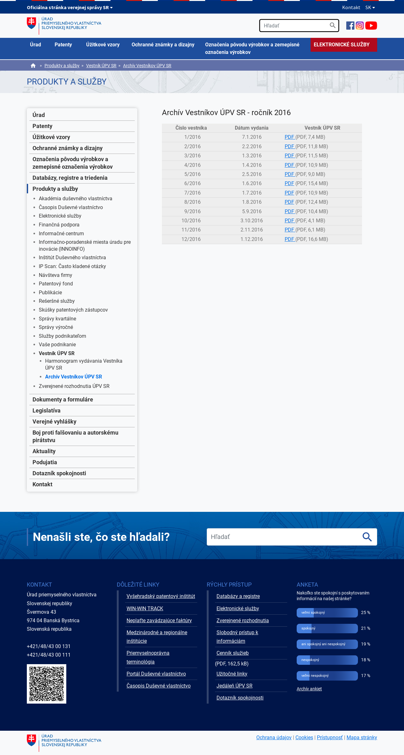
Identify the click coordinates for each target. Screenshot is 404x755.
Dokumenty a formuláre (63, 399)
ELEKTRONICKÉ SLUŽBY (342, 45)
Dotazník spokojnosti (59, 473)
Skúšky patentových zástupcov (73, 310)
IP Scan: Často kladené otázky (72, 266)
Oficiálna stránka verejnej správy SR (70, 7)
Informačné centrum (61, 234)
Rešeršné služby (57, 301)
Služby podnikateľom (62, 336)
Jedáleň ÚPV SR (234, 686)
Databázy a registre (238, 596)
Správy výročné (56, 327)
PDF (290, 137)
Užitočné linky (232, 674)
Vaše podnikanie (57, 345)
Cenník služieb (233, 653)
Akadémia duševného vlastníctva (75, 199)
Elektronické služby (60, 216)
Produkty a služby (62, 65)
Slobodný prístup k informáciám (237, 636)
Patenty (42, 126)
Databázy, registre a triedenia (70, 177)
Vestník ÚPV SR (101, 65)
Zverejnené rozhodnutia (243, 620)
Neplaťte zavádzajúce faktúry (159, 620)
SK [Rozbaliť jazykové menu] (370, 7)
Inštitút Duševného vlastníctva (72, 257)
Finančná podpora (59, 225)
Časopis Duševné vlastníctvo (71, 207)
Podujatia (45, 462)
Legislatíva (47, 410)
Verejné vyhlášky (54, 421)
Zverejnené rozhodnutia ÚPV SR (74, 386)
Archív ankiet (309, 689)
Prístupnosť (330, 737)
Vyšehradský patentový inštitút (161, 596)
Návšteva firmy (55, 275)
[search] (299, 26)
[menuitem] (39, 45)
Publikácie (50, 293)
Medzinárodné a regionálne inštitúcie (157, 636)
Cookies (304, 737)
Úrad (39, 115)
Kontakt (351, 7)
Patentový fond (56, 284)
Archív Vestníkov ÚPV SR (147, 65)
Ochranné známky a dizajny (68, 148)
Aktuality (44, 451)
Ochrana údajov (274, 737)
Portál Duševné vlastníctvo (156, 674)
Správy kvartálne (57, 319)
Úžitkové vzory (51, 137)
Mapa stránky (362, 737)
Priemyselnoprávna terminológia (148, 657)
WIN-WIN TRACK (145, 609)
